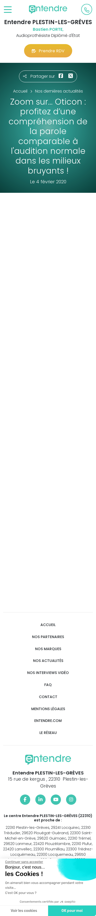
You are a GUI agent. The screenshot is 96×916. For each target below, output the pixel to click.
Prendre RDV (48, 51)
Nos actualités (48, 661)
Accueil (48, 625)
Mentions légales (48, 709)
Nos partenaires (48, 637)
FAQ (48, 685)
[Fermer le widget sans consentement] (23, 861)
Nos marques (48, 649)
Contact (48, 697)
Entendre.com (48, 721)
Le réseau (48, 733)
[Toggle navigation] (8, 9)
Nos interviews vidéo (48, 673)
